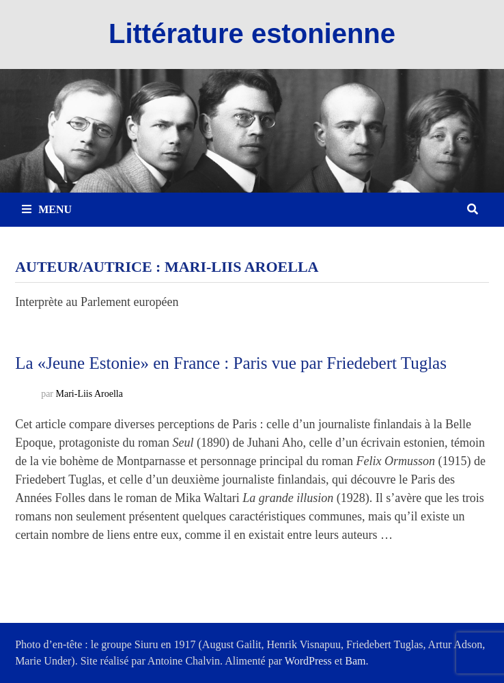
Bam (355, 661)
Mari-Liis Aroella (89, 394)
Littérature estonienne (252, 33)
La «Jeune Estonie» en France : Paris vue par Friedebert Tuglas (231, 363)
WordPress (308, 661)
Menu (47, 209)
